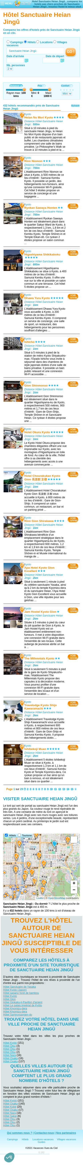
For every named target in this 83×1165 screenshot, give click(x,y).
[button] (9, 1157)
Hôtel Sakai (10, 1116)
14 (68, 789)
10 (51, 789)
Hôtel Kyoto (10, 996)
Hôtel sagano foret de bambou (21, 993)
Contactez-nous (44, 1132)
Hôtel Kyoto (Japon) (15, 989)
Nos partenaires (66, 1132)
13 (63, 789)
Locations (46, 42)
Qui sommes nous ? (19, 1132)
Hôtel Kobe (9, 1106)
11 (55, 789)
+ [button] (74, 883)
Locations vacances (43, 1139)
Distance (16, 86)
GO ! (70, 52)
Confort (67, 86)
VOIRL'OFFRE (73, 116)
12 (59, 789)
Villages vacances (66, 1139)
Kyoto (27, 114)
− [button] (74, 890)
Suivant (75, 105)
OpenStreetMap (57, 898)
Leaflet (40, 898)
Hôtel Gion (9, 999)
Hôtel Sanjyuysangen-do (17, 1014)
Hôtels (32, 42)
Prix (41, 86)
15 (72, 789)
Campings (16, 42)
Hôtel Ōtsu (9, 1045)
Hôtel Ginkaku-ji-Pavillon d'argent (22, 1002)
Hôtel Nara (9, 1055)
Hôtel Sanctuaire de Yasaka (19, 986)
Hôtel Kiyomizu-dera (15, 1008)
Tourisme (27, 835)
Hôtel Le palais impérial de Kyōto (22, 1005)
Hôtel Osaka (10, 1058)
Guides (41, 1142)
